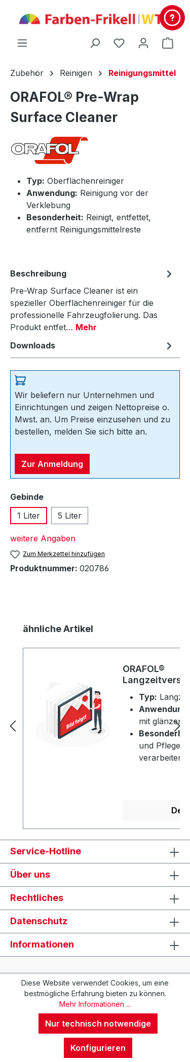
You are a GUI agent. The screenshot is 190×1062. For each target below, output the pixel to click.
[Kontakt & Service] (172, 17)
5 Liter (70, 515)
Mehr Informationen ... (95, 1004)
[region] (95, 726)
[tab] (92, 300)
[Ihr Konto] (143, 42)
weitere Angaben (42, 538)
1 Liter (28, 515)
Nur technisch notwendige (98, 1023)
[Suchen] (95, 42)
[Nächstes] (177, 726)
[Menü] (22, 42)
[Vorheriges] (12, 726)
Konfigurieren (98, 1048)
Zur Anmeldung (52, 464)
